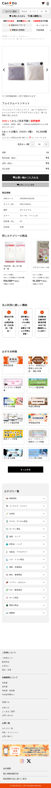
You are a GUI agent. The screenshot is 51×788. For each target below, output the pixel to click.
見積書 (4, 683)
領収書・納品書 (8, 691)
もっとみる (25, 469)
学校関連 (40, 30)
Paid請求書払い (8, 694)
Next (47, 70)
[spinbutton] (39, 144)
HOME (5, 36)
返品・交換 (6, 670)
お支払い (5, 666)
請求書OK (23, 21)
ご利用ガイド (7, 658)
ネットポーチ (42, 25)
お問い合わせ (7, 715)
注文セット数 (33, 144)
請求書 (4, 687)
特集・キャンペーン (10, 732)
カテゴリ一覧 (7, 728)
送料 (8, 21)
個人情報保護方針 (11, 774)
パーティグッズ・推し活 (12, 39)
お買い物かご (7, 736)
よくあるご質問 (8, 711)
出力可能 (40, 21)
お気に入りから (17, 16)
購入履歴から (35, 16)
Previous (4, 70)
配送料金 (5, 662)
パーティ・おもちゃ (18, 36)
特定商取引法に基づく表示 (15, 779)
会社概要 (7, 768)
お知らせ (5, 708)
